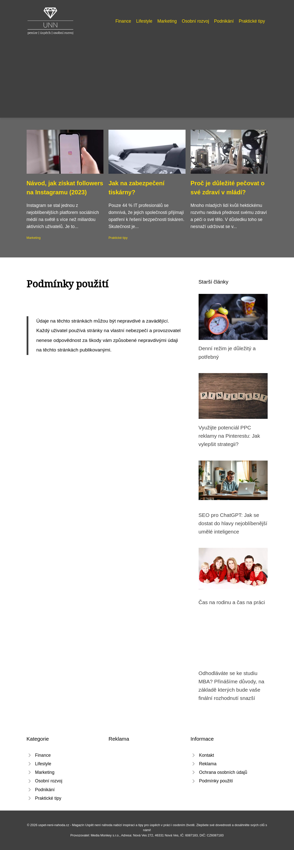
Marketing (167, 21)
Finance (123, 21)
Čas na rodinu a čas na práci (232, 602)
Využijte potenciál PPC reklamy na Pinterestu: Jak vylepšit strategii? (229, 436)
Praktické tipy (252, 21)
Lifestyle (144, 21)
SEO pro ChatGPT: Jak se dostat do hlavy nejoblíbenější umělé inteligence (233, 523)
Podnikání (224, 21)
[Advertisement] (147, 74)
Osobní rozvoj (195, 21)
